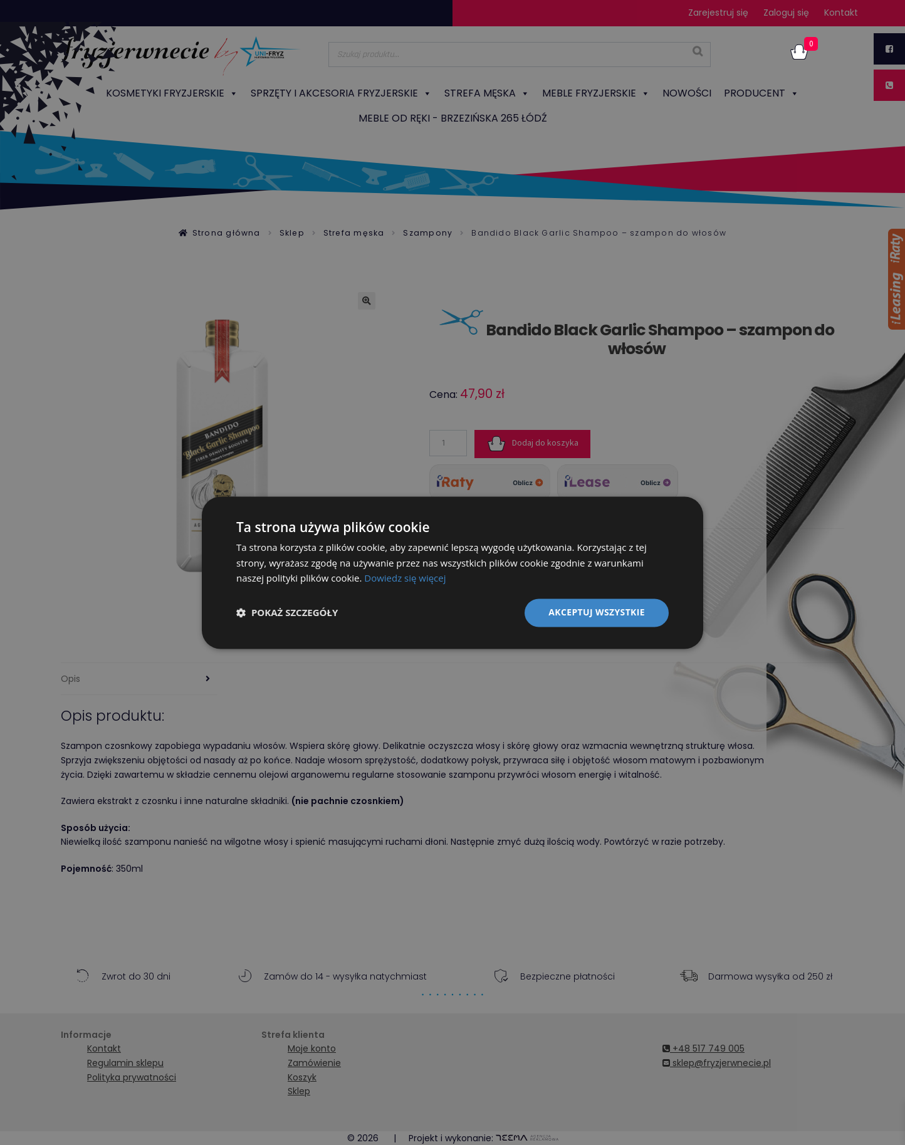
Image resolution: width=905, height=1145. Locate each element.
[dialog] (452, 572)
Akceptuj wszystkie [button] (596, 612)
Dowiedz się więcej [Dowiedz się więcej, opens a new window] (405, 578)
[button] (287, 613)
